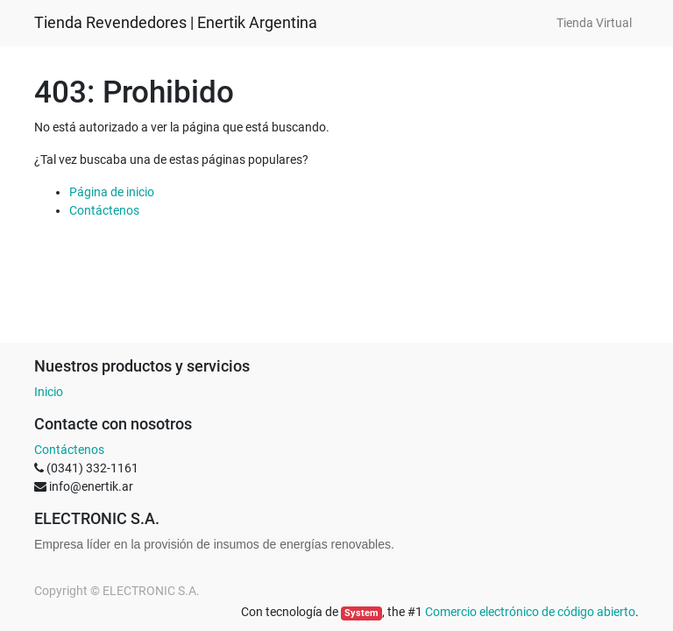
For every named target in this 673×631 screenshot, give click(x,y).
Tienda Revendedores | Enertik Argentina (175, 23)
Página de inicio (111, 192)
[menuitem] (594, 23)
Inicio (48, 392)
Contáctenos (104, 210)
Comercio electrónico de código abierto (530, 612)
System (361, 613)
